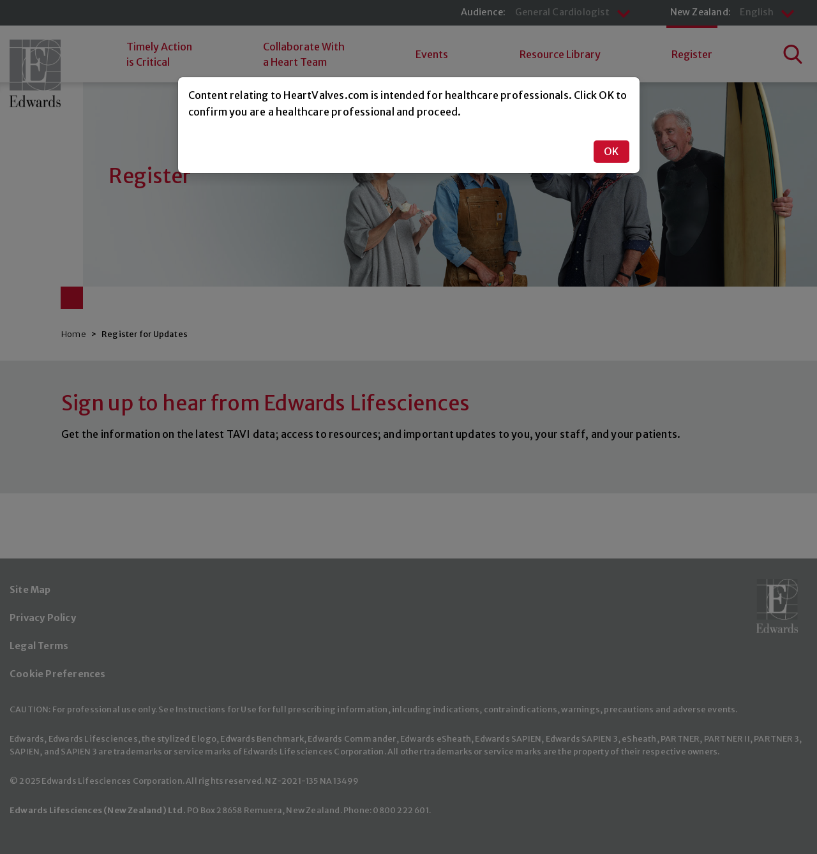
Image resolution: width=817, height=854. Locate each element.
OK (611, 151)
